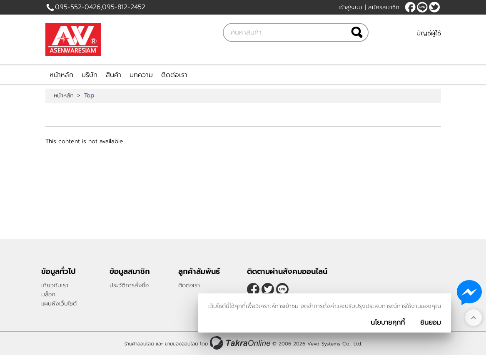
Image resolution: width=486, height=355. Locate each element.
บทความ (141, 75)
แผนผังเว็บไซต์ (59, 303)
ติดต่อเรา (174, 75)
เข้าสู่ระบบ (350, 7)
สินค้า (113, 75)
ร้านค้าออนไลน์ (139, 344)
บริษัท (89, 75)
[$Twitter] (434, 7)
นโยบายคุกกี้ (388, 323)
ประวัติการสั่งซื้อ (129, 285)
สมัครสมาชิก (383, 7)
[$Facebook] (410, 7)
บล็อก (48, 294)
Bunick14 (422, 7)
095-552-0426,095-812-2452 (100, 7)
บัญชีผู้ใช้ (428, 33)
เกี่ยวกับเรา (54, 285)
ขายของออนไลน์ (181, 344)
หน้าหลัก (61, 75)
